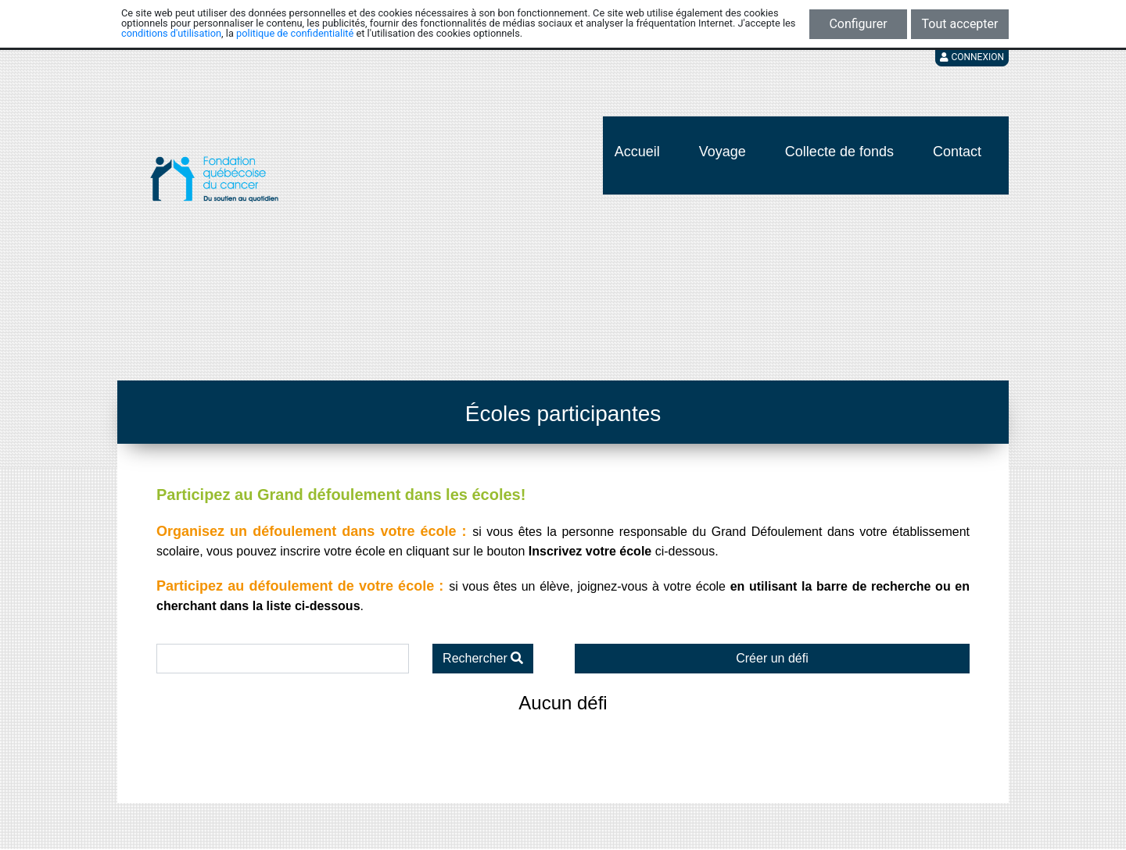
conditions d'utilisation (171, 33)
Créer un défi (772, 658)
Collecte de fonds (839, 151)
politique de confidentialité (294, 33)
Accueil (637, 151)
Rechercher (483, 658)
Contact (957, 151)
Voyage (722, 151)
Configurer (858, 23)
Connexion (972, 57)
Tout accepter (960, 23)
